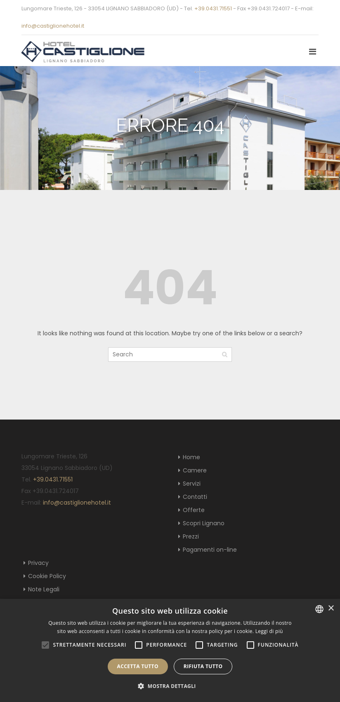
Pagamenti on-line (210, 549)
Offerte (194, 510)
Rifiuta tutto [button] (203, 666)
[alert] (170, 650)
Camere (195, 470)
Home (191, 457)
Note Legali (43, 589)
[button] (170, 686)
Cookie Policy (47, 576)
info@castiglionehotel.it (52, 26)
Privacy (38, 563)
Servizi (192, 483)
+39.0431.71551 (213, 8)
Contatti (195, 497)
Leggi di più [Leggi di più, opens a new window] (269, 631)
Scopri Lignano (203, 523)
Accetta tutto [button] (137, 666)
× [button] (331, 608)
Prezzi (191, 536)
